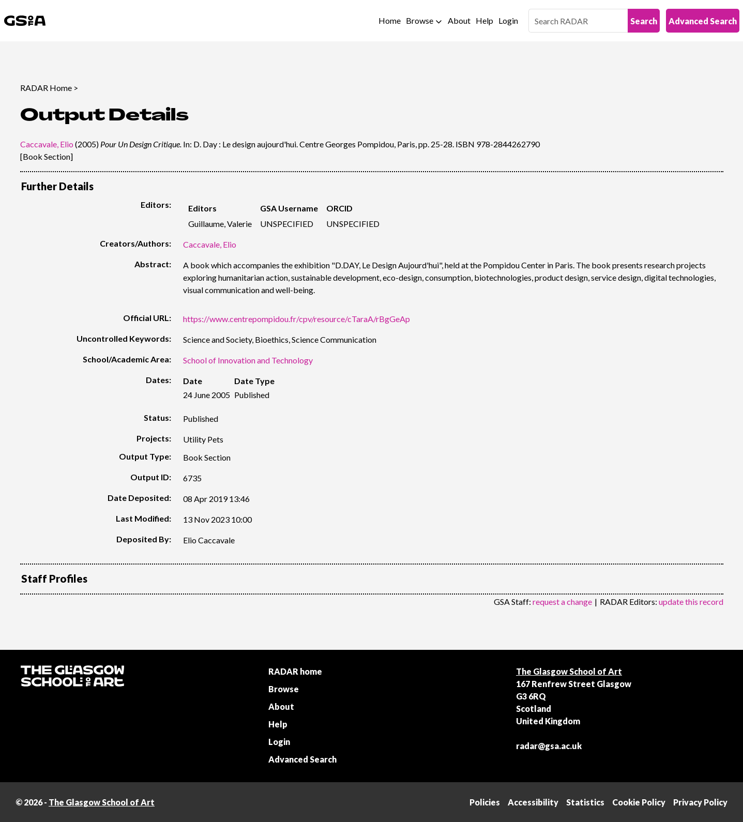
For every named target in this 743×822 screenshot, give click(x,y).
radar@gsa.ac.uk (549, 746)
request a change (562, 601)
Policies (484, 802)
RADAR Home (46, 88)
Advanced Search (703, 21)
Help (484, 20)
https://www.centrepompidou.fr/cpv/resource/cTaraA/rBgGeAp (296, 319)
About (459, 20)
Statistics (585, 802)
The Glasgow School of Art (569, 671)
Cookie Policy (638, 802)
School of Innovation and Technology (248, 360)
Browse (419, 20)
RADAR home (295, 671)
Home (389, 20)
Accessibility (533, 802)
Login (508, 20)
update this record (691, 601)
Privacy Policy (700, 802)
